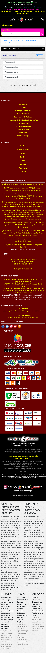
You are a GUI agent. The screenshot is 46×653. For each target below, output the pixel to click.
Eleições (23, 172)
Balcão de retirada (23, 114)
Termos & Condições (23, 136)
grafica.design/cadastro (32, 7)
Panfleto (16, 11)
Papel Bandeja (10, 43)
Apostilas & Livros (23, 129)
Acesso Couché (23, 123)
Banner (23, 11)
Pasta (27, 13)
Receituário (23, 168)
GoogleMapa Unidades (23, 126)
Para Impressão (31, 40)
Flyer (42, 11)
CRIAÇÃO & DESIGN (16, 40)
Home (5, 40)
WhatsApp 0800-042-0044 (20, 2)
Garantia (23, 107)
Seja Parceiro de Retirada (23, 117)
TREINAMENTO (9, 331)
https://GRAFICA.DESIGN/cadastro (23, 249)
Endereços (23, 104)
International (23, 132)
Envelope (20, 13)
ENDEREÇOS (25, 204)
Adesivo (36, 11)
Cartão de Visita (6, 11)
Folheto (29, 11)
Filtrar (39, 56)
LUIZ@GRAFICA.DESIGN (23, 5)
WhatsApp (37, 190)
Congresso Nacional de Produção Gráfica (23, 120)
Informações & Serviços (23, 110)
